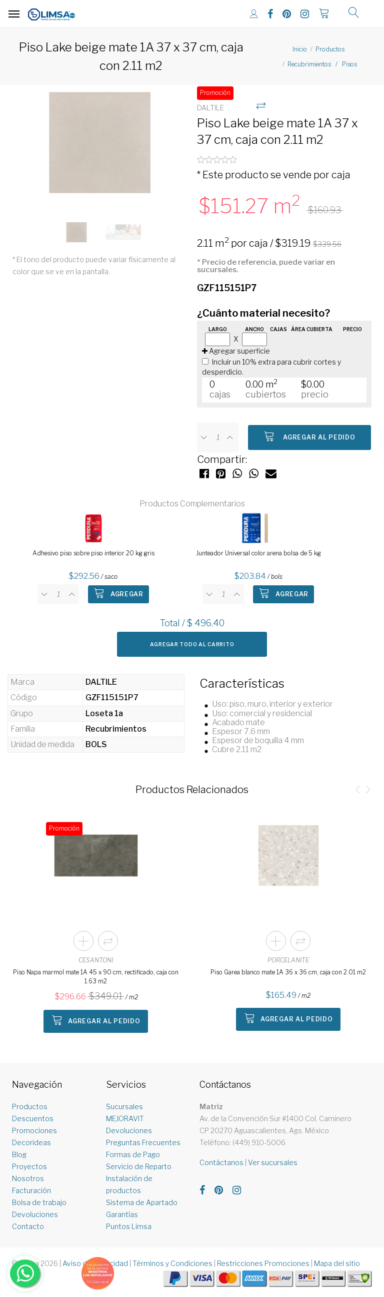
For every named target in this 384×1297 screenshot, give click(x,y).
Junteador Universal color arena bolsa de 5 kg (258, 553)
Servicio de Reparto (139, 1166)
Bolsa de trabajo (39, 1202)
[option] (99, 148)
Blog (19, 1154)
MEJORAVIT (125, 1118)
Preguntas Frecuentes (143, 1142)
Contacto (28, 1226)
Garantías (122, 1214)
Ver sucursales (273, 1162)
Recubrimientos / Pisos (322, 64)
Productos (330, 49)
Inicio (299, 49)
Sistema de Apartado (142, 1202)
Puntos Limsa (129, 1226)
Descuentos (33, 1118)
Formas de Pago (133, 1154)
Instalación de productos (129, 1184)
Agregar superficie (236, 351)
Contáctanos (222, 1162)
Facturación (31, 1190)
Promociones (34, 1130)
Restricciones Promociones (263, 1263)
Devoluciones (35, 1214)
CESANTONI (95, 960)
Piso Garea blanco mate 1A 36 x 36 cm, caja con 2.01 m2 (288, 972)
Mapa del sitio (337, 1263)
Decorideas (31, 1142)
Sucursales (124, 1106)
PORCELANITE (288, 960)
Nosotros (28, 1178)
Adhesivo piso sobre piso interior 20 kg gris (93, 553)
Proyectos (29, 1166)
